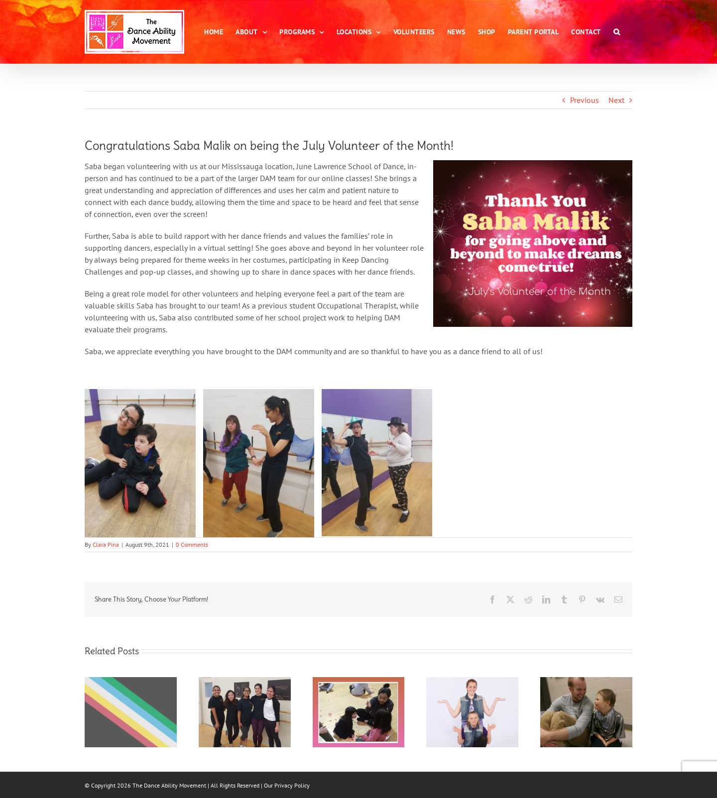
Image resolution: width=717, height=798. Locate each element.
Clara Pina (106, 544)
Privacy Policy (292, 785)
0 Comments (192, 544)
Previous (584, 100)
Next (616, 100)
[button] (616, 32)
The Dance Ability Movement (168, 785)
